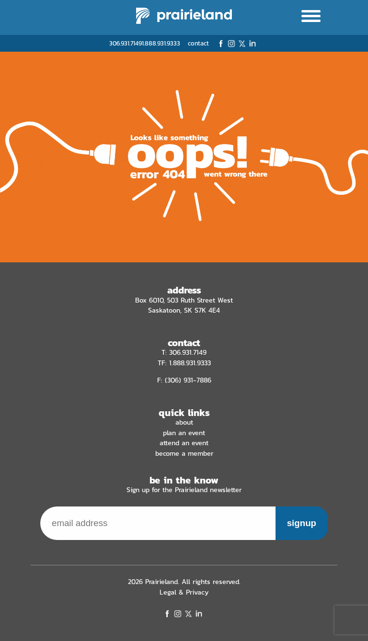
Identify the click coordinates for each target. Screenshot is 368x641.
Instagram (231, 43)
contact (198, 43)
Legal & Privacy (184, 592)
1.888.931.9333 (161, 43)
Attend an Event (184, 443)
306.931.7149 (125, 43)
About (184, 422)
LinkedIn (252, 43)
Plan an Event (184, 432)
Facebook (221, 43)
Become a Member (184, 453)
